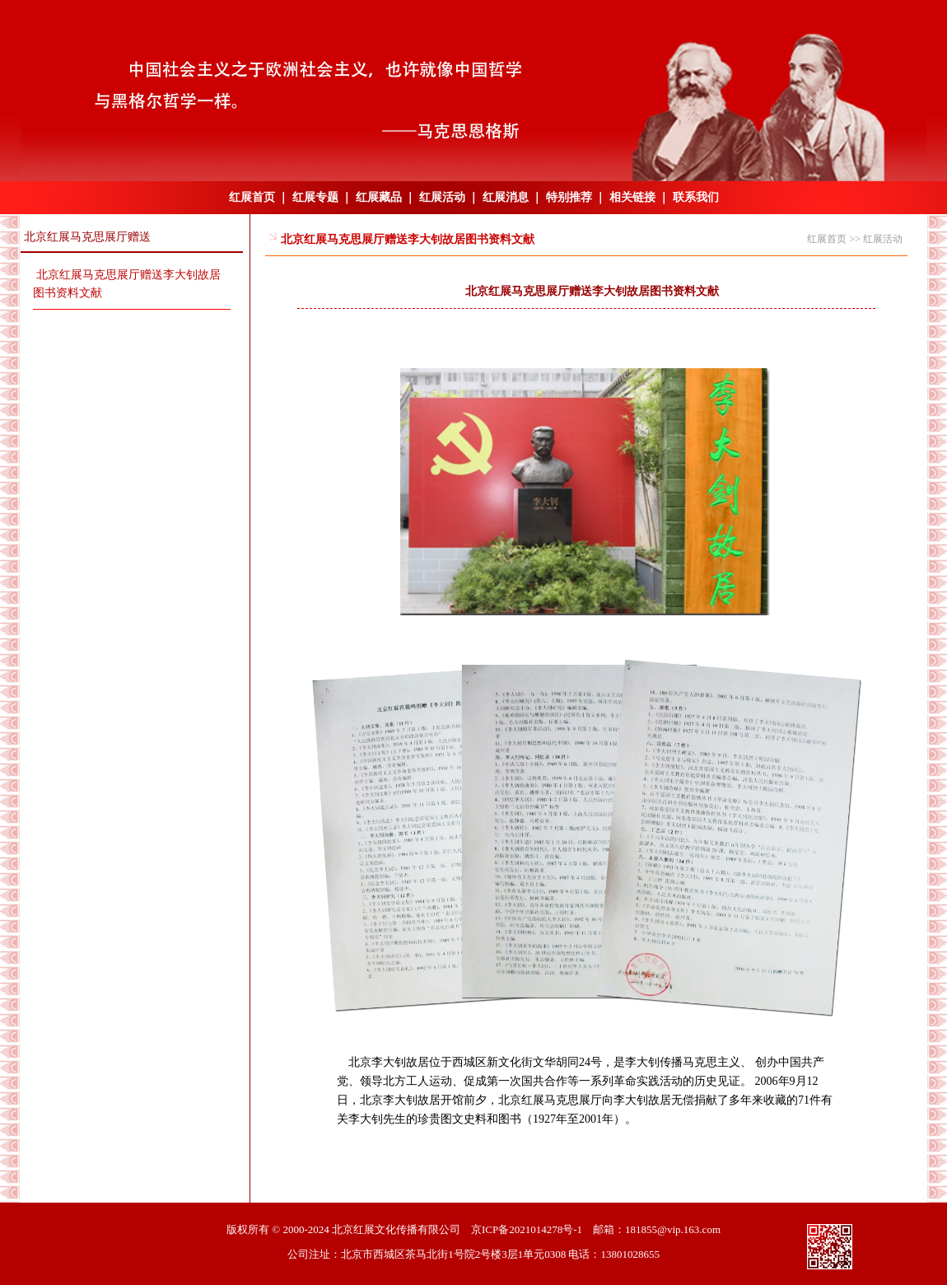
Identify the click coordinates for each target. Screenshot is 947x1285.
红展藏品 (379, 197)
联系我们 (696, 197)
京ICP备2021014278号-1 (526, 1229)
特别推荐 (569, 197)
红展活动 (442, 197)
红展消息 (506, 197)
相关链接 (632, 197)
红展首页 (252, 197)
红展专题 (315, 197)
